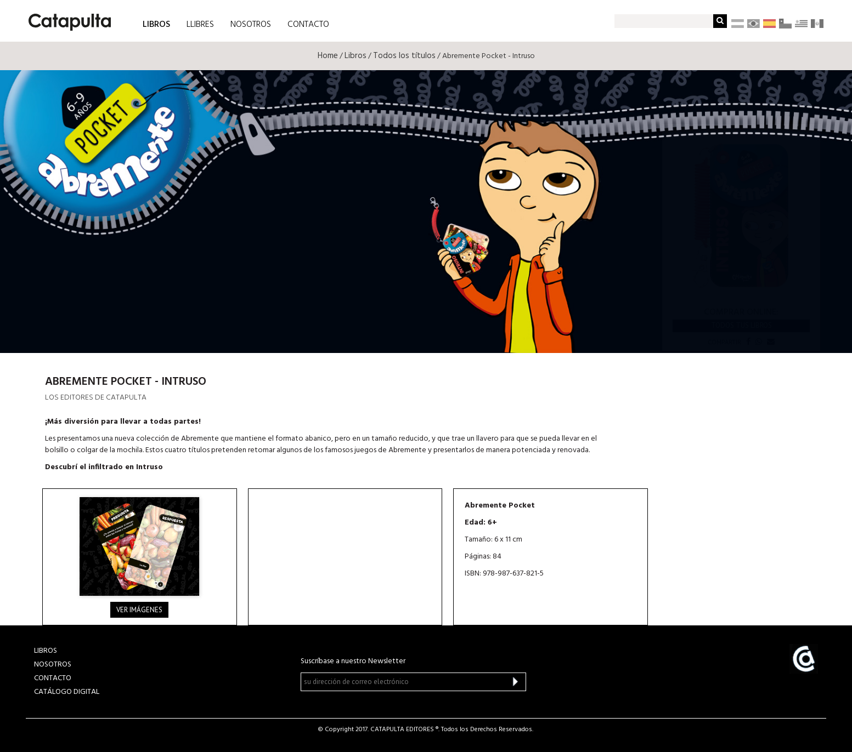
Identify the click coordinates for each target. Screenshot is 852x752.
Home (328, 55)
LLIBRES (200, 25)
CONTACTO (308, 25)
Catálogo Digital (66, 692)
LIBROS (156, 24)
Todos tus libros (741, 325)
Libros (355, 55)
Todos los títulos (404, 55)
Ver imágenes (139, 609)
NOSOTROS (250, 25)
